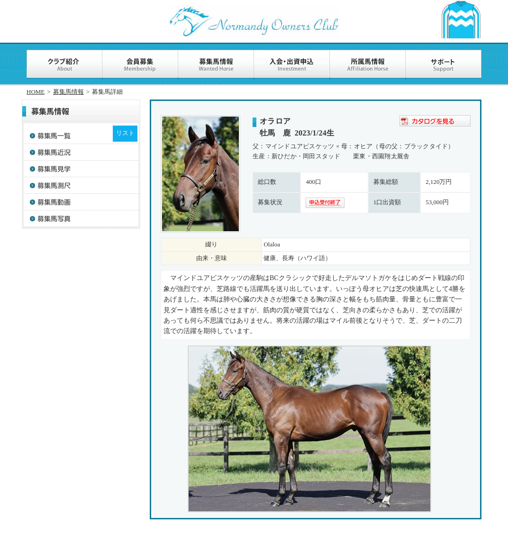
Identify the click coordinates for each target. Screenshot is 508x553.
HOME (36, 91)
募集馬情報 (68, 91)
